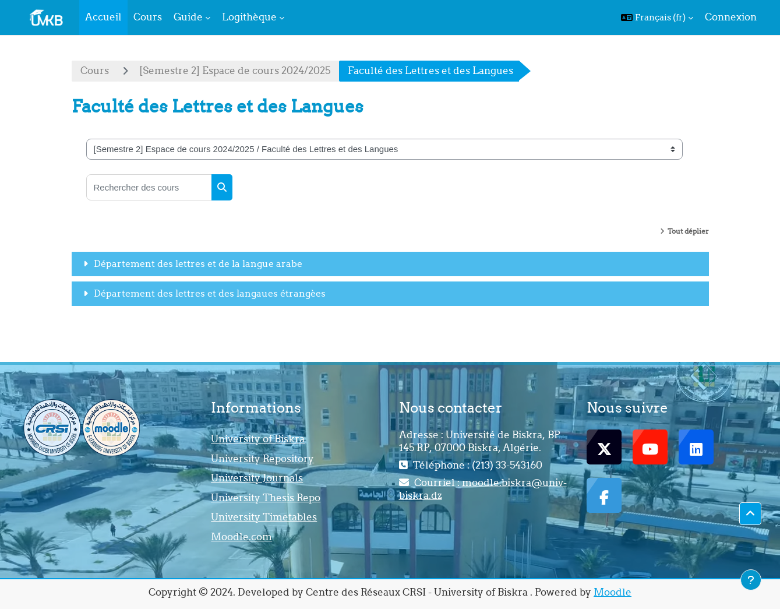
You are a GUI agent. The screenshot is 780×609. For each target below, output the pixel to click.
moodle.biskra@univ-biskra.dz (483, 489)
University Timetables (264, 517)
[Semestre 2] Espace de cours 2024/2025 (234, 70)
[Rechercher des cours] (149, 187)
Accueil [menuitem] (103, 16)
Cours (94, 70)
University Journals (257, 477)
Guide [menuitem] (188, 16)
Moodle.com (241, 536)
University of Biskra (258, 438)
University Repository (262, 458)
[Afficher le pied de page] (750, 579)
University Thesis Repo (265, 497)
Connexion (731, 16)
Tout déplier (688, 231)
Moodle (612, 592)
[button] (657, 17)
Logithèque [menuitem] (249, 16)
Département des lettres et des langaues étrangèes (210, 293)
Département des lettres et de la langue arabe (198, 263)
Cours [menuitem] (147, 16)
